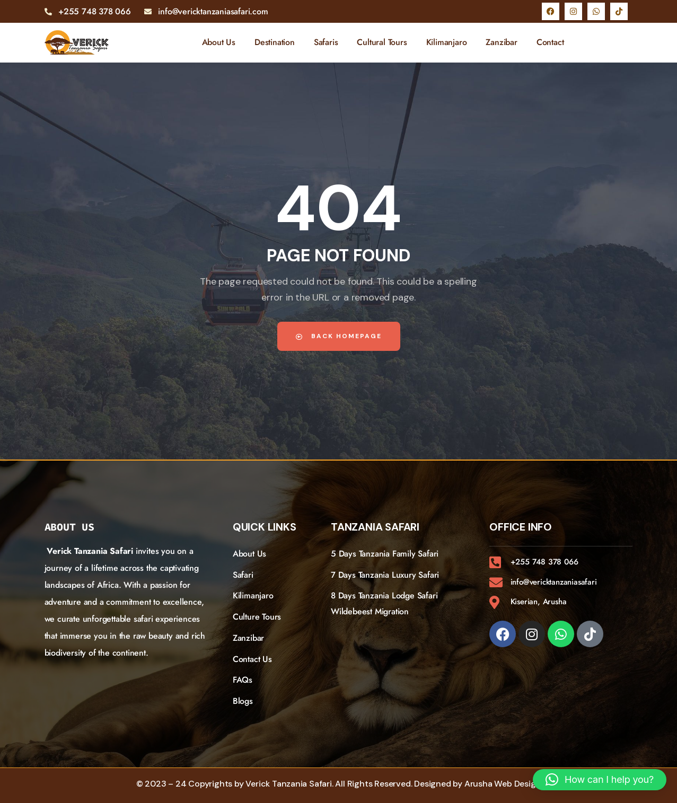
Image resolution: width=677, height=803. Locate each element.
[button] (599, 779)
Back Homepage (339, 336)
